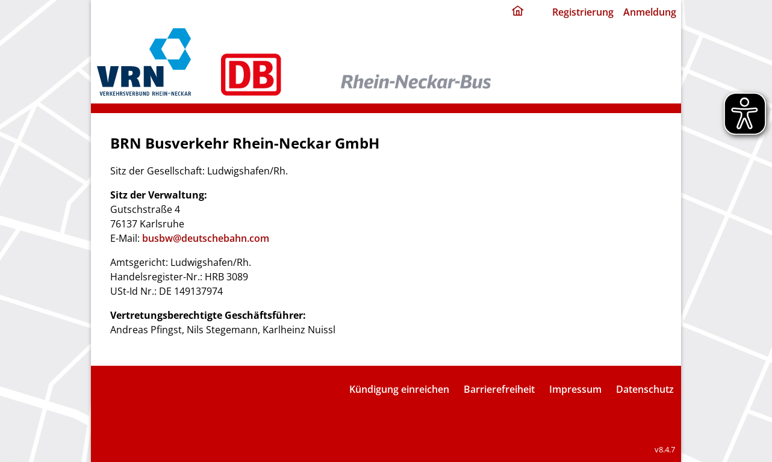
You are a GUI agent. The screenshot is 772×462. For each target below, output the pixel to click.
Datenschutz (645, 389)
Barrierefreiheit (499, 389)
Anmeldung (649, 12)
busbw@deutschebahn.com (205, 238)
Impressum (575, 389)
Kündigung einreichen (399, 389)
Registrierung (583, 12)
